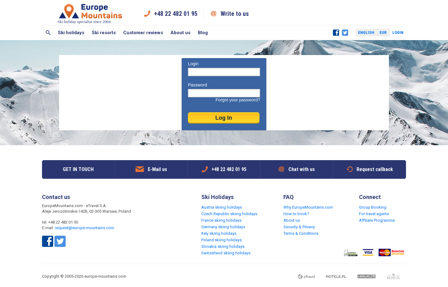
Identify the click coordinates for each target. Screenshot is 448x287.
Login (398, 32)
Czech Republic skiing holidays (229, 213)
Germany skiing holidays (223, 227)
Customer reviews (143, 32)
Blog (203, 32)
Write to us (235, 13)
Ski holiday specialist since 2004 (91, 13)
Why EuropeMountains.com (308, 207)
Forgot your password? (238, 99)
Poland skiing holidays (221, 240)
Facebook (336, 33)
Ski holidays (71, 32)
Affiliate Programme (377, 220)
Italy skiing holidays (218, 233)
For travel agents (374, 213)
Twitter (345, 33)
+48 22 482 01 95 (176, 13)
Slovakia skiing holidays (223, 246)
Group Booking (372, 207)
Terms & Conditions (301, 233)
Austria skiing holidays (221, 207)
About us (180, 32)
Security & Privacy (299, 227)
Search (48, 32)
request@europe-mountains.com (84, 227)
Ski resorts (104, 32)
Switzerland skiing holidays (225, 253)
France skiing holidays (221, 220)
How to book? (296, 213)
